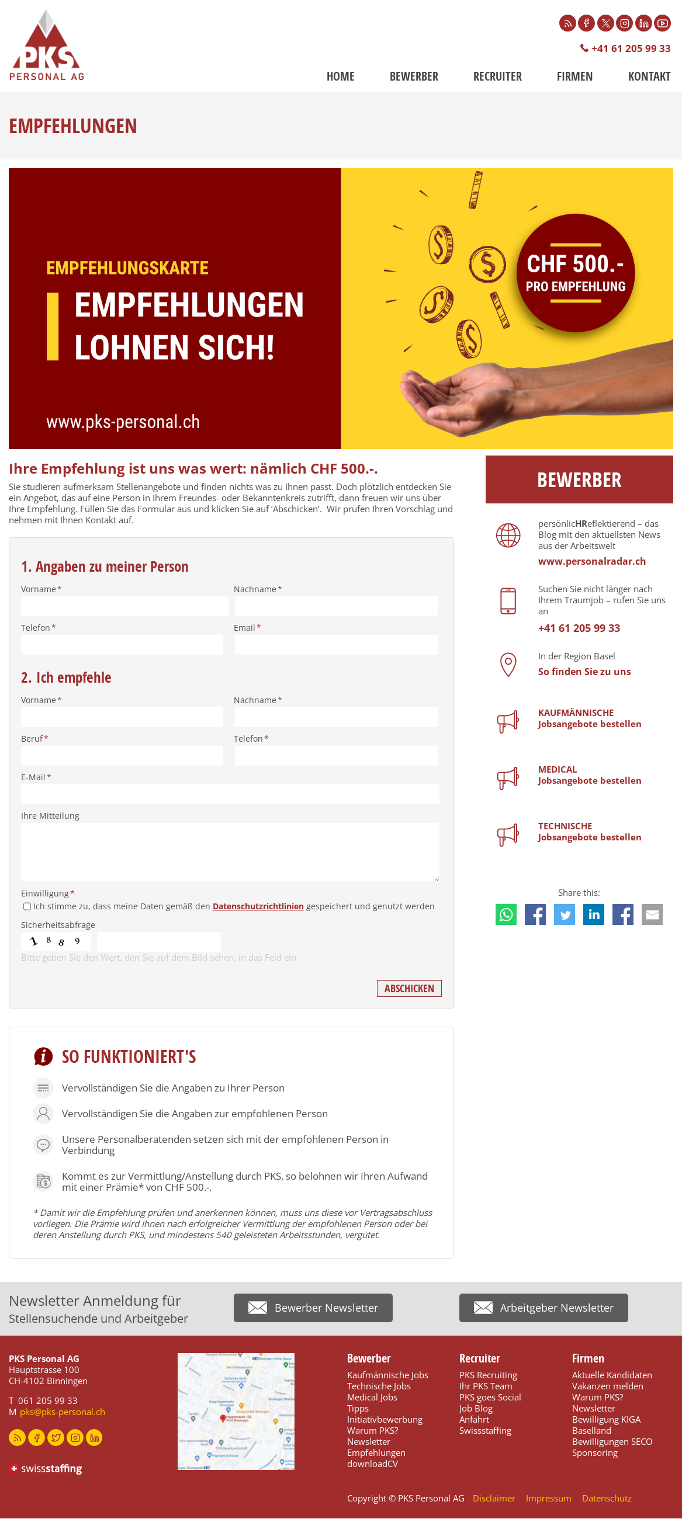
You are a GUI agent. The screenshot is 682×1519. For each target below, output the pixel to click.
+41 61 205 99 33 (631, 48)
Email (247, 628)
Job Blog (476, 1408)
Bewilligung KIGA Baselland (606, 1425)
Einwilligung (48, 893)
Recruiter (497, 77)
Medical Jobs (372, 1397)
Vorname (41, 589)
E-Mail (36, 777)
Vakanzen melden (607, 1386)
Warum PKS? (372, 1431)
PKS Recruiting (488, 1375)
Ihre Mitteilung (50, 816)
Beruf (35, 739)
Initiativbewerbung (385, 1420)
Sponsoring (595, 1453)
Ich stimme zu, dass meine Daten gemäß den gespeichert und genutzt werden (234, 906)
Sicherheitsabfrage (58, 925)
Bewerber (414, 77)
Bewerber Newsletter (326, 1310)
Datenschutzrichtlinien (258, 906)
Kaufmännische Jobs (387, 1375)
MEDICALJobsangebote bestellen (590, 775)
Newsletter (368, 1442)
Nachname (258, 589)
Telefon (38, 628)
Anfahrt (474, 1420)
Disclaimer (494, 1498)
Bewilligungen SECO (612, 1442)
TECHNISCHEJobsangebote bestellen (590, 832)
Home (341, 77)
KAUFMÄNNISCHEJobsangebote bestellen (590, 718)
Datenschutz (607, 1498)
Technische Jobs (379, 1386)
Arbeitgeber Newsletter (557, 1310)
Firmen (575, 77)
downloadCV (372, 1464)
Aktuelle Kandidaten (612, 1375)
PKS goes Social (490, 1397)
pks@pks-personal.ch (62, 1412)
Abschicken (409, 989)
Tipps (358, 1408)
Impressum (549, 1498)
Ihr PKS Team (486, 1386)
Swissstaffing (485, 1431)
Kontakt (649, 77)
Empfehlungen (376, 1453)
